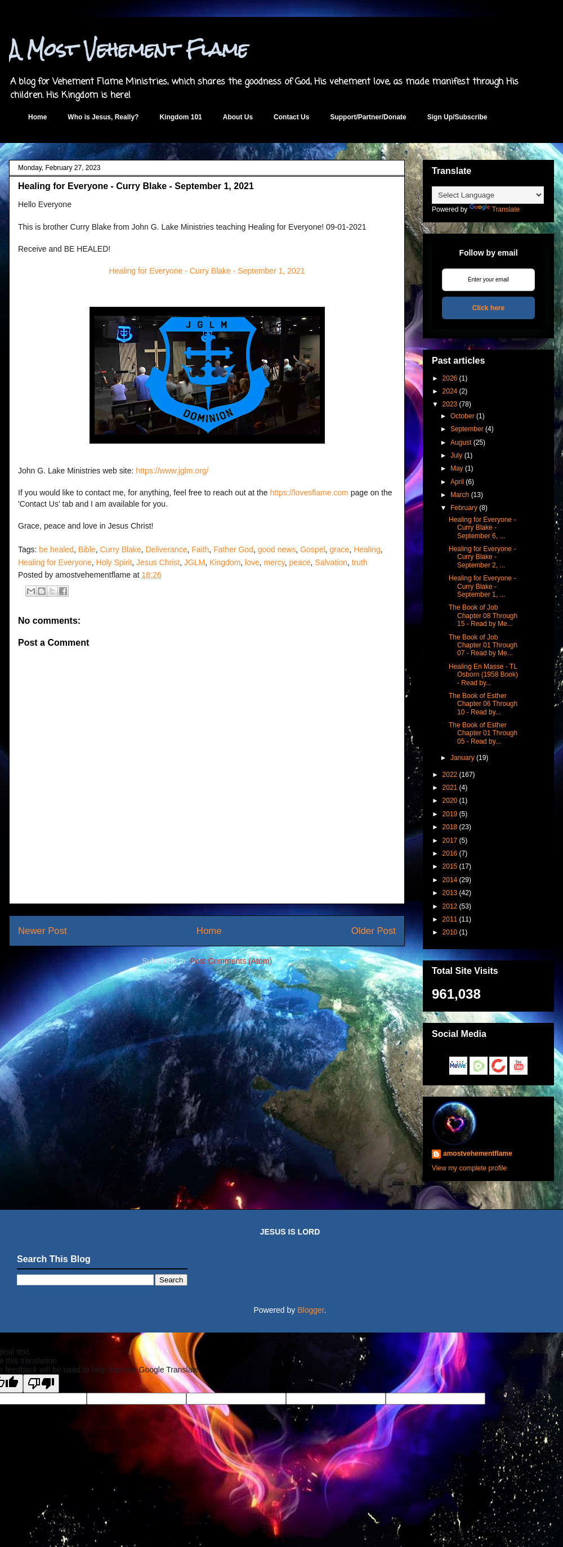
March (459, 495)
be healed (56, 549)
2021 (450, 788)
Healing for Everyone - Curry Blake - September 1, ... (482, 586)
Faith (200, 549)
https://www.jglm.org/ (172, 470)
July (456, 455)
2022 (450, 775)
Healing (367, 549)
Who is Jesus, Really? (103, 117)
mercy (274, 562)
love (252, 562)
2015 (450, 866)
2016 (450, 853)
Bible (87, 549)
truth (360, 562)
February (463, 508)
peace (299, 562)
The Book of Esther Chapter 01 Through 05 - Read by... (483, 733)
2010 (450, 932)
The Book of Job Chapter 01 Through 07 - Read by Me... (483, 645)
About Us (238, 117)
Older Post (373, 930)
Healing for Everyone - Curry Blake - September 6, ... (482, 528)
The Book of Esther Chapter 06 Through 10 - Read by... (483, 704)
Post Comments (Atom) (231, 960)
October (462, 416)
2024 (450, 391)
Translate (495, 209)
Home (37, 117)
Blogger (310, 1309)
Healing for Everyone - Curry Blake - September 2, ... (482, 557)
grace (339, 549)
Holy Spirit (114, 562)
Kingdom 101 (180, 117)
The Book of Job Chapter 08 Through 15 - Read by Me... (483, 615)
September (467, 429)
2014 (450, 880)
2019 (450, 814)
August (460, 442)
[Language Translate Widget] (488, 195)
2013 (450, 893)
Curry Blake (120, 549)
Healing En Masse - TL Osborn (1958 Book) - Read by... (483, 675)
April (457, 482)
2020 (450, 800)
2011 (450, 919)
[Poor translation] (41, 1383)
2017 (450, 840)
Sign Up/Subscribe (457, 117)
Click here (488, 308)
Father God (233, 549)
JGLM (194, 562)
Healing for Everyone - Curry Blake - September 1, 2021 (207, 270)
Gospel (312, 549)
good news (277, 549)
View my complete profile (469, 1168)
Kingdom (224, 562)
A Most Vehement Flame (128, 49)
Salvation (331, 562)
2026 (450, 378)
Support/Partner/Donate (368, 117)
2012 (450, 906)
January (462, 758)
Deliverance (166, 549)
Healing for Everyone (55, 562)
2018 (450, 827)
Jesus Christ (158, 562)
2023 (450, 404)
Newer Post (42, 930)
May (456, 468)
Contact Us (291, 117)
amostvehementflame (477, 1153)
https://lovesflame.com (309, 492)
